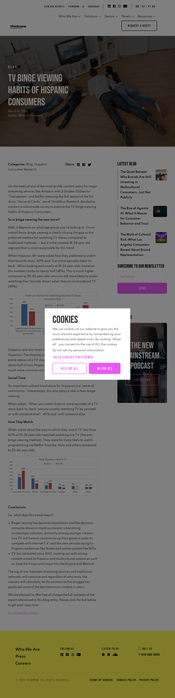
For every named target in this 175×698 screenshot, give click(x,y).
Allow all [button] (71, 380)
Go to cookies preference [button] (73, 357)
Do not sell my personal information (78, 350)
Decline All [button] (70, 368)
